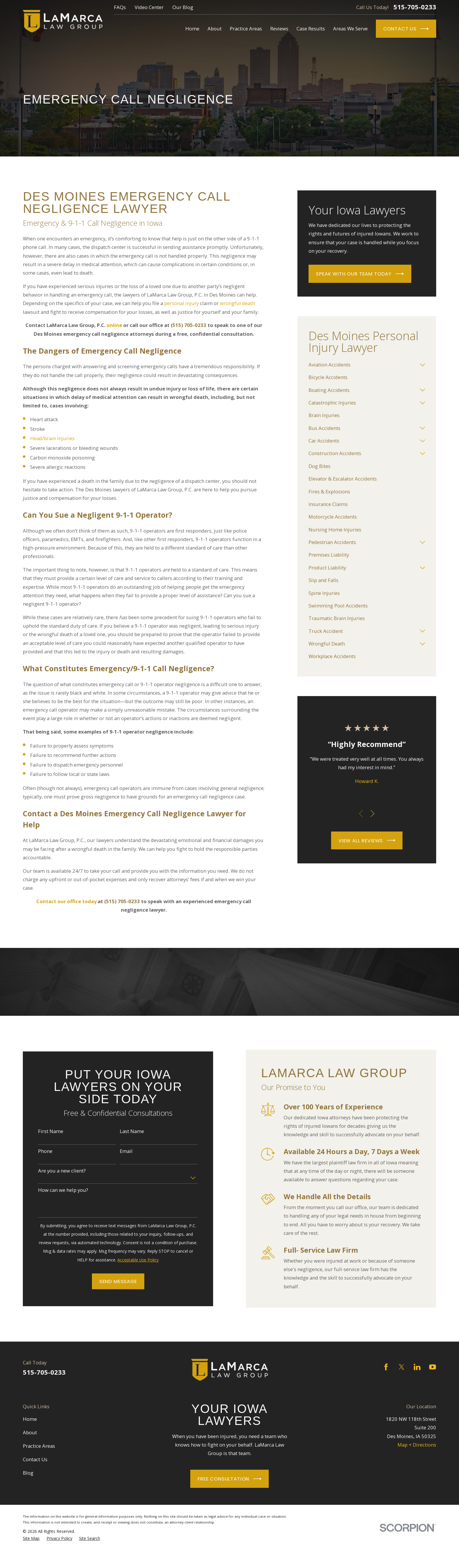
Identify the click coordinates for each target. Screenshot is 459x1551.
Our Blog (182, 7)
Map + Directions (417, 1444)
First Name (43, 1131)
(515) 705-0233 (188, 325)
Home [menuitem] (192, 28)
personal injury (181, 303)
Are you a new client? (54, 1171)
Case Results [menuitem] (311, 28)
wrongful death (237, 303)
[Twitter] (401, 1367)
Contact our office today (66, 901)
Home (30, 1419)
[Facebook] (386, 1367)
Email (118, 1151)
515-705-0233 (414, 7)
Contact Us (406, 29)
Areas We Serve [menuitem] (350, 28)
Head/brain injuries (52, 438)
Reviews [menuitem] (279, 28)
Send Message (110, 1281)
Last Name (124, 1131)
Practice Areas (39, 1445)
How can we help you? (55, 1190)
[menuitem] (363, 364)
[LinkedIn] (417, 1367)
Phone (37, 1151)
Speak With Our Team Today (360, 274)
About (30, 1432)
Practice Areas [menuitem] (246, 28)
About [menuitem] (215, 28)
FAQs (120, 7)
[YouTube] (432, 1367)
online (114, 325)
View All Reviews (366, 840)
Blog (28, 1472)
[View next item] (372, 813)
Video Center (149, 7)
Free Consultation (229, 1479)
